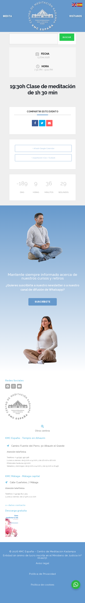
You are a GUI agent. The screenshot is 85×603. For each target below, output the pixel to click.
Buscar (67, 37)
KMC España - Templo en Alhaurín (25, 438)
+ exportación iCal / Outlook (43, 158)
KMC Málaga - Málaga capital (22, 476)
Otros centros (42, 430)
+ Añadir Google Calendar (43, 148)
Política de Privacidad (42, 573)
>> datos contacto (15, 505)
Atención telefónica (16, 452)
